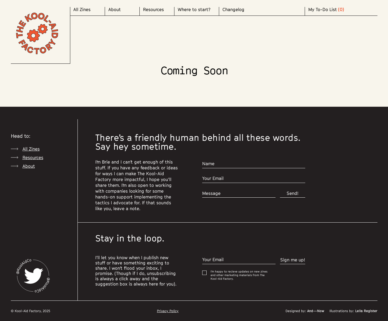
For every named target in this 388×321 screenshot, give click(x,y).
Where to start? (194, 9)
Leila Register (365, 311)
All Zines (82, 9)
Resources (153, 9)
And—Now (315, 311)
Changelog (233, 9)
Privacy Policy (168, 311)
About (114, 9)
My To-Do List (322, 9)
